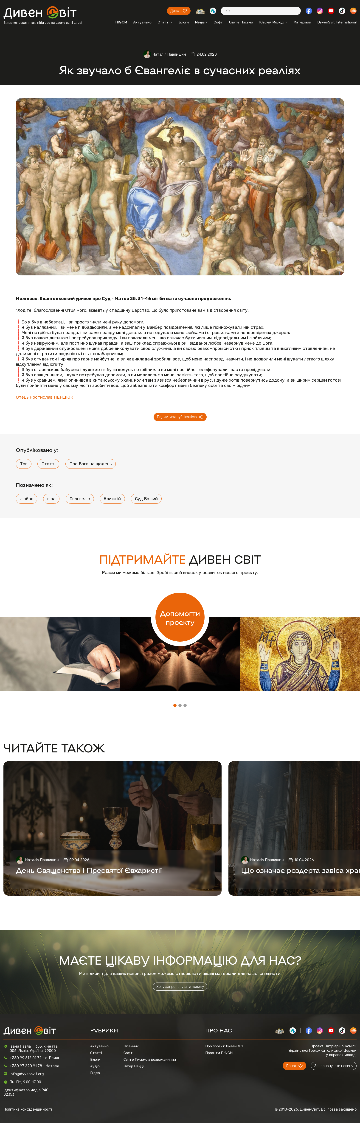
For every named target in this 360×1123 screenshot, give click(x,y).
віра (51, 498)
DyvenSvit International (337, 22)
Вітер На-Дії (134, 1066)
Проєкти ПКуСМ (219, 1053)
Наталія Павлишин (169, 54)
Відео (95, 1073)
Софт (218, 22)
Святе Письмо (241, 22)
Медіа (201, 22)
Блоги (184, 22)
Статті (165, 22)
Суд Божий (146, 498)
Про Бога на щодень (90, 463)
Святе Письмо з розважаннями (150, 1059)
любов (26, 498)
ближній (112, 498)
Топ (24, 463)
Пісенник (131, 1046)
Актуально (142, 22)
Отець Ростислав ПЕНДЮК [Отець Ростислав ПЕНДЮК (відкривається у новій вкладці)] (44, 397)
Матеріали (302, 22)
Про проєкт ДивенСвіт (224, 1046)
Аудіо (95, 1066)
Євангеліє (80, 498)
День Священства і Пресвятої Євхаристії (89, 869)
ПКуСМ (121, 22)
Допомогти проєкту (180, 617)
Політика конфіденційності (27, 1109)
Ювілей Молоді (273, 22)
